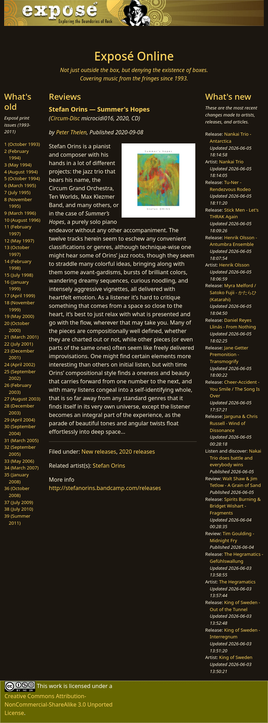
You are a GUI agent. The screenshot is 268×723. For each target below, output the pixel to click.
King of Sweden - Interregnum (235, 633)
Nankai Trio (231, 161)
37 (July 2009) (18, 502)
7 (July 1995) (17, 192)
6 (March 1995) (20, 185)
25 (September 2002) (20, 375)
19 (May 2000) (19, 316)
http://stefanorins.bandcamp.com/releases (105, 488)
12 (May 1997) (19, 241)
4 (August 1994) (21, 172)
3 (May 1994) (17, 165)
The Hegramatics (237, 582)
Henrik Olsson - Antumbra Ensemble (233, 241)
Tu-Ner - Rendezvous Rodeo (230, 185)
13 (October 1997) (16, 250)
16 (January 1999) (16, 285)
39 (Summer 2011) (17, 519)
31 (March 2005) (21, 440)
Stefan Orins (109, 465)
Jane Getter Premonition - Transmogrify (229, 354)
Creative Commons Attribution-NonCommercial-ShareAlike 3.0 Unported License (59, 704)
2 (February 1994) (16, 154)
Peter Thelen (71, 132)
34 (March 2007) (21, 468)
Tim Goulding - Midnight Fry (232, 537)
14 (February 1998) (17, 264)
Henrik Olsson (234, 265)
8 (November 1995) (18, 203)
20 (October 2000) (16, 326)
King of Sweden (235, 657)
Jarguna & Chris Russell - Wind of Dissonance (234, 423)
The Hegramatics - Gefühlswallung (236, 557)
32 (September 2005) (20, 450)
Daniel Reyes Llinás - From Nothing (233, 323)
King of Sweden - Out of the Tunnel (235, 605)
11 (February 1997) (17, 230)
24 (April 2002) (19, 364)
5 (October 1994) (22, 178)
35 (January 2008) (16, 478)
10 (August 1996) (22, 220)
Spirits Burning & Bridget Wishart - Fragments (235, 506)
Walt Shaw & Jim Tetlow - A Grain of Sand (235, 482)
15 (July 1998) (18, 275)
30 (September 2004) (20, 430)
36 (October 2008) (16, 491)
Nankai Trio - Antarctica (230, 137)
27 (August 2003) (22, 399)
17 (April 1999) (19, 295)
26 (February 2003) (17, 388)
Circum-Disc (65, 118)
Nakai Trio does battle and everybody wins (235, 458)
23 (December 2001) (19, 354)
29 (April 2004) (19, 420)
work (55, 685)
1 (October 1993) (22, 144)
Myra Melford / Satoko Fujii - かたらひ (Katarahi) (233, 292)
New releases (98, 451)
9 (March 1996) (20, 213)
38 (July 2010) (18, 509)
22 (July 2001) (18, 344)
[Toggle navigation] (58, 36)
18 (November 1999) (19, 306)
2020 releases (137, 451)
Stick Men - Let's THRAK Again (234, 213)
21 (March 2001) (21, 337)
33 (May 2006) (19, 461)
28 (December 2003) (19, 409)
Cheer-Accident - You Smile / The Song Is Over (235, 389)
